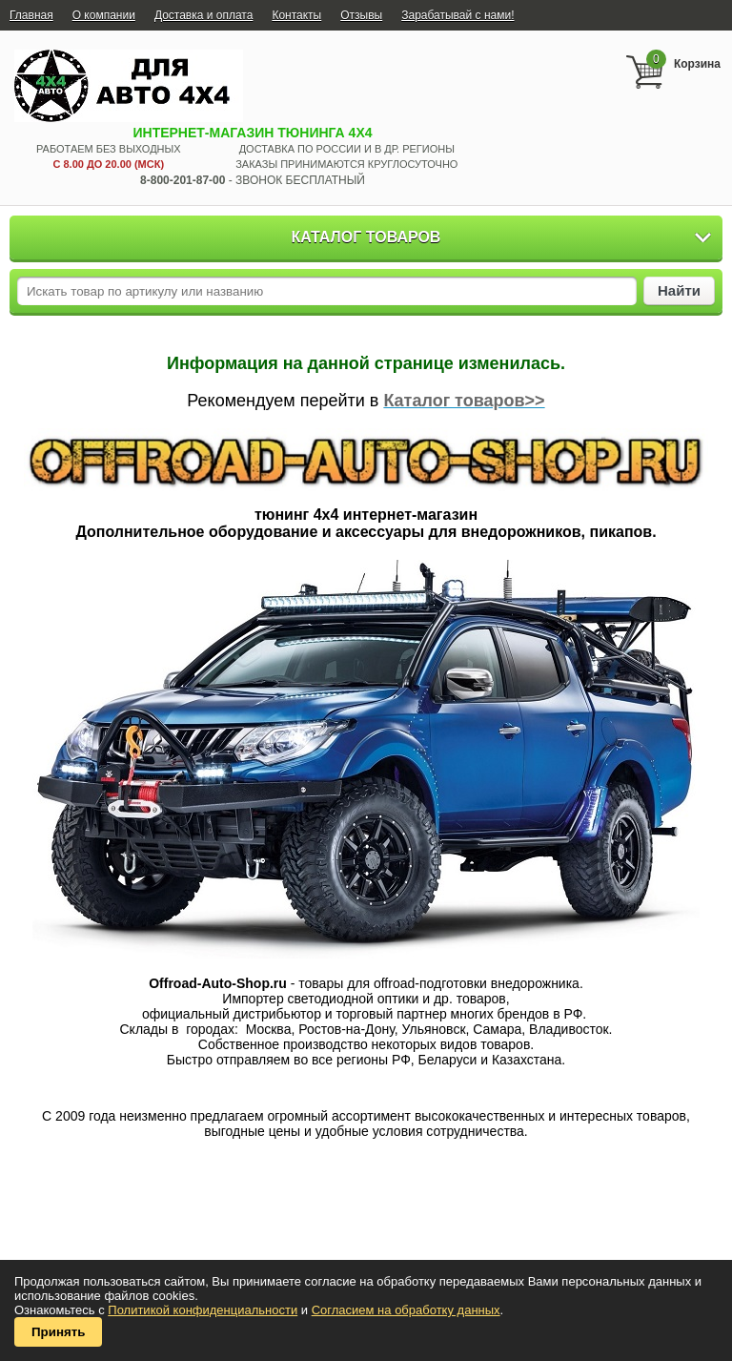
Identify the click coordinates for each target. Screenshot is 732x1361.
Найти (679, 290)
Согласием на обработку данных (406, 1310)
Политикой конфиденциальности (202, 1310)
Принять (58, 1332)
